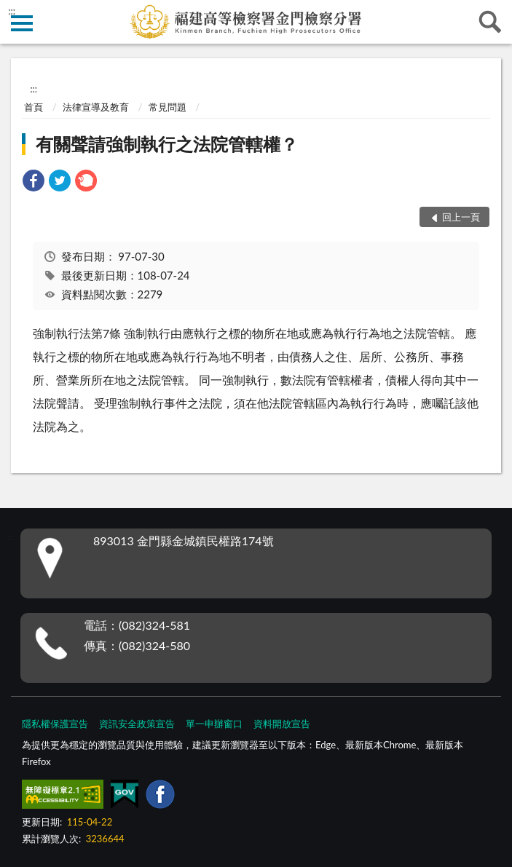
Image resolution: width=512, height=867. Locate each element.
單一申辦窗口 (214, 723)
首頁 (33, 107)
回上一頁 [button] (461, 217)
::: (11, 11)
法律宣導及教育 (96, 107)
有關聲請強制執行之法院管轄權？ (167, 143)
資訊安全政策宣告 (137, 723)
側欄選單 (22, 23)
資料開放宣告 (281, 723)
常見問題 (167, 107)
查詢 (490, 22)
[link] (33, 182)
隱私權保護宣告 (55, 723)
